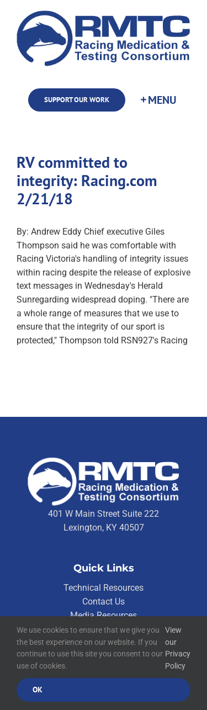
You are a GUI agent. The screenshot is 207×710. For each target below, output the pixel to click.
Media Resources (103, 615)
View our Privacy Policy (177, 648)
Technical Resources (103, 587)
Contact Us (103, 601)
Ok (38, 690)
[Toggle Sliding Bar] (158, 100)
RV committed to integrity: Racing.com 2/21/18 (87, 180)
